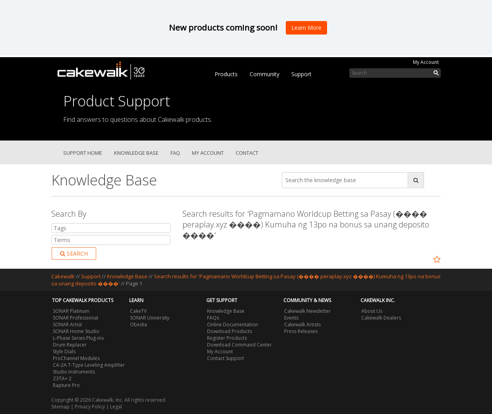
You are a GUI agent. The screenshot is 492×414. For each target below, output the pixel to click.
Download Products (229, 331)
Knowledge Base (136, 152)
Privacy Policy (90, 406)
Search (74, 253)
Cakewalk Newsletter (307, 311)
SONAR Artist (67, 324)
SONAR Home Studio (76, 331)
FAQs (213, 317)
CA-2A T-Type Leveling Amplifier (89, 365)
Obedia (138, 324)
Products (226, 74)
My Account (426, 62)
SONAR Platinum (71, 311)
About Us (371, 311)
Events (291, 317)
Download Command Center (239, 344)
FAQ (175, 152)
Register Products (227, 338)
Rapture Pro (66, 385)
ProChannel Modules (76, 358)
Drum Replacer (70, 344)
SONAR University (149, 317)
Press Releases (301, 331)
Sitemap (60, 406)
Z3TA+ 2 (62, 378)
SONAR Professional (75, 317)
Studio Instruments (74, 371)
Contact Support (225, 358)
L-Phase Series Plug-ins (78, 338)
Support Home (82, 152)
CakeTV (138, 311)
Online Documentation (232, 324)
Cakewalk (63, 276)
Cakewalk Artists (302, 324)
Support (301, 74)
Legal (116, 406)
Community (264, 74)
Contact (247, 152)
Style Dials (64, 351)
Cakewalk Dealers (381, 317)
